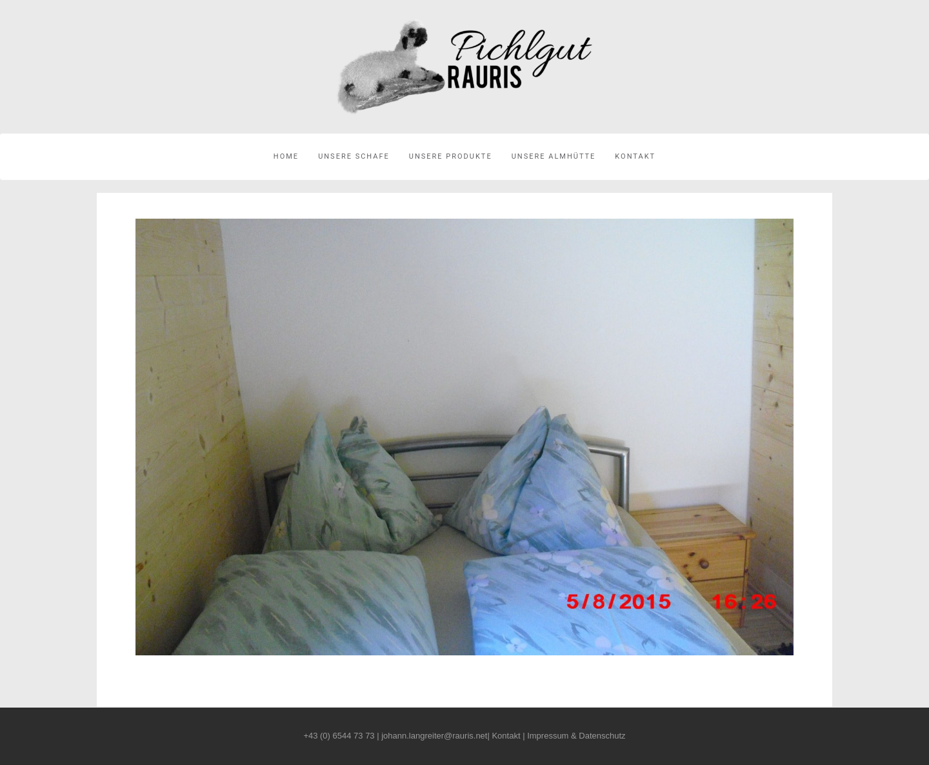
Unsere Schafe (354, 156)
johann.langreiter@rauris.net (434, 735)
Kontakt (635, 156)
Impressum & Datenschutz (576, 735)
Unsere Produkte (450, 156)
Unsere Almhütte (554, 156)
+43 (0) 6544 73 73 (338, 735)
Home (286, 156)
